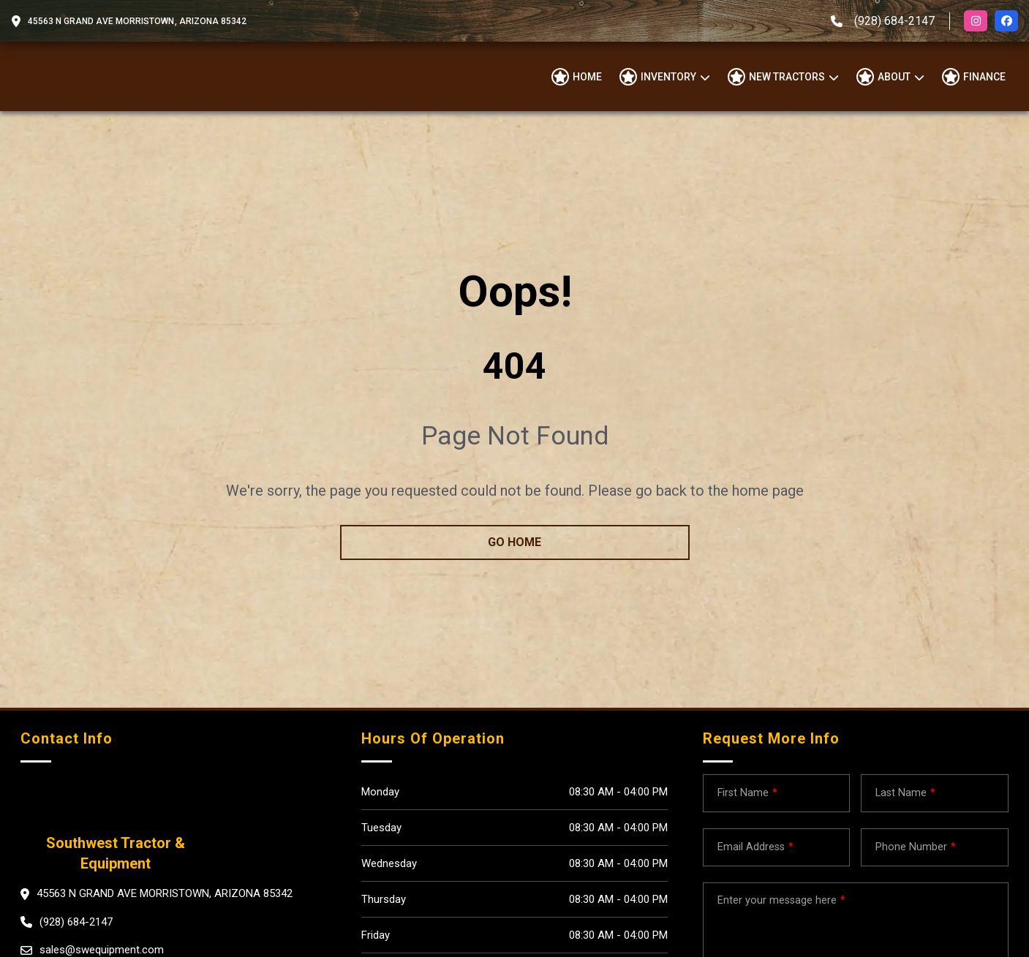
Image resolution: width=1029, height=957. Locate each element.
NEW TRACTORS (787, 77)
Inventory (668, 77)
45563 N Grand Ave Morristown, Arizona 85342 (137, 21)
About (894, 77)
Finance (984, 77)
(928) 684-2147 (894, 21)
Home (587, 77)
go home (514, 542)
